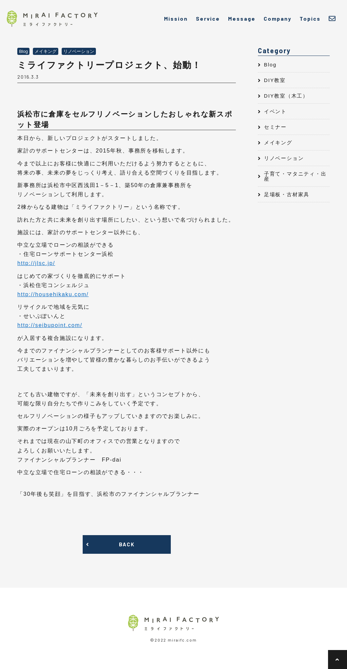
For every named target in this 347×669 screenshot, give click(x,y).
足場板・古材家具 (286, 194)
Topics (310, 18)
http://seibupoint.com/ (49, 325)
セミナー (275, 127)
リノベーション (284, 158)
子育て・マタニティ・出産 (295, 176)
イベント (275, 111)
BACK (126, 544)
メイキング (278, 142)
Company (277, 18)
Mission (176, 18)
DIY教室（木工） (286, 96)
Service (208, 18)
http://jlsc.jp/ (36, 263)
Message (242, 18)
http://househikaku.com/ (52, 294)
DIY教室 (275, 80)
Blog (270, 64)
